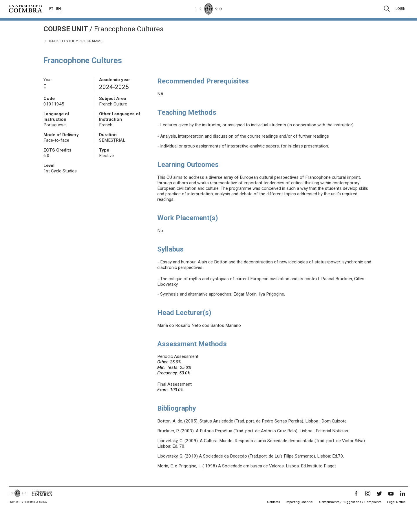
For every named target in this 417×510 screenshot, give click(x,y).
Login (400, 8)
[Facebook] (356, 493)
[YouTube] (391, 493)
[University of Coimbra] (25, 8)
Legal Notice (396, 502)
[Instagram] (368, 493)
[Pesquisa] (387, 9)
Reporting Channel (299, 502)
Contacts (273, 502)
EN (58, 9)
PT (51, 9)
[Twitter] (379, 493)
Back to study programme (73, 41)
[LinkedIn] (402, 493)
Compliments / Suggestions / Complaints (350, 502)
